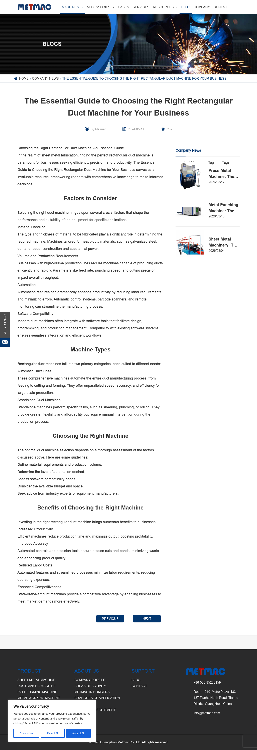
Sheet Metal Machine (36, 680)
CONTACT (221, 7)
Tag (211, 162)
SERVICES (141, 7)
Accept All (78, 733)
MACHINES (72, 7)
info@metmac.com (207, 713)
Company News (45, 78)
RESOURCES (165, 7)
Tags (226, 162)
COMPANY (202, 7)
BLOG (185, 7)
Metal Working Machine (38, 698)
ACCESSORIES (100, 7)
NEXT (147, 618)
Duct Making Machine (36, 686)
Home (24, 78)
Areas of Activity (90, 686)
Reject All (52, 733)
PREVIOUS (110, 618)
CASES (123, 7)
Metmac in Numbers (92, 692)
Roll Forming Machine (37, 692)
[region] (52, 721)
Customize (26, 733)
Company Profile (89, 680)
